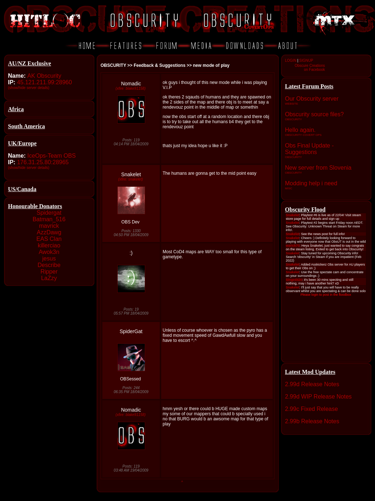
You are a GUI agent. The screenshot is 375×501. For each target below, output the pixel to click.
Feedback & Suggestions (160, 65)
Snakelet (131, 174)
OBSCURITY (113, 65)
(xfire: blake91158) (130, 88)
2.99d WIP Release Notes (318, 396)
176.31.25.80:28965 (43, 162)
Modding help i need (311, 183)
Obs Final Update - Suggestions (309, 148)
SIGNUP (306, 60)
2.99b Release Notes (312, 421)
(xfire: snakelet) (130, 179)
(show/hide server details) (28, 88)
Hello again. (300, 130)
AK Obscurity (44, 76)
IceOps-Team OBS (51, 156)
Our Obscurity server (312, 99)
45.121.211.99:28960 (44, 82)
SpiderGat (130, 331)
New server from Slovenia (318, 168)
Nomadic (131, 83)
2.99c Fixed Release (311, 409)
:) (131, 253)
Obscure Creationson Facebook (310, 68)
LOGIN (290, 60)
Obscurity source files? (314, 114)
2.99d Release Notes (312, 384)
